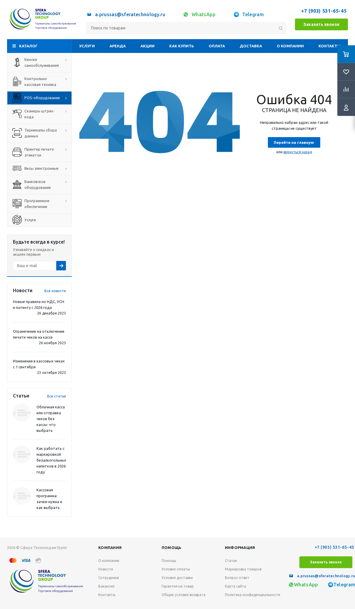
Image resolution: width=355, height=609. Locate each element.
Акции (147, 46)
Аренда (118, 46)
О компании (290, 46)
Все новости (55, 291)
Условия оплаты (176, 569)
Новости (105, 569)
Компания (110, 547)
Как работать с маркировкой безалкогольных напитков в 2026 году (52, 460)
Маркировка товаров (243, 569)
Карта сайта (235, 586)
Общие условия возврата (183, 595)
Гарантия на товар (178, 586)
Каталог (28, 46)
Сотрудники (108, 578)
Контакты (329, 46)
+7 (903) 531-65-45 (324, 11)
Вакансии (106, 586)
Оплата (217, 46)
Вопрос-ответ (237, 578)
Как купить (181, 46)
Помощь (172, 547)
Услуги (87, 46)
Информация (240, 547)
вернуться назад (297, 152)
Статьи (231, 561)
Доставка (251, 46)
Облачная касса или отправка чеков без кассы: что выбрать (51, 418)
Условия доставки (177, 578)
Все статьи (56, 396)
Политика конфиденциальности (252, 595)
